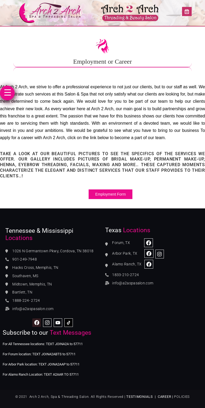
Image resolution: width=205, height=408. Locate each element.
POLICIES (182, 397)
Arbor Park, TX (124, 253)
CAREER (164, 397)
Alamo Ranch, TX (127, 264)
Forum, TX (121, 243)
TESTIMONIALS (139, 397)
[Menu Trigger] (7, 93)
